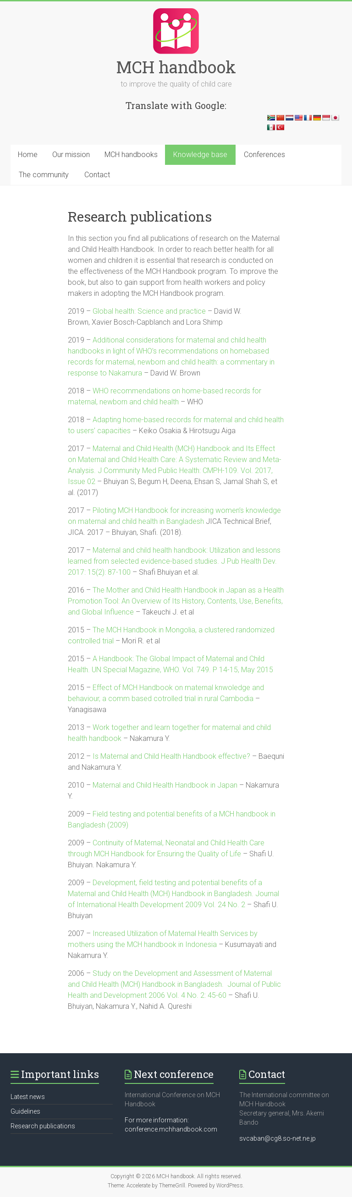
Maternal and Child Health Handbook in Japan (165, 785)
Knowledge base (200, 154)
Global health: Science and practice (149, 311)
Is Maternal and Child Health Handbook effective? (171, 756)
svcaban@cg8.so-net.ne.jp (277, 1138)
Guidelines (25, 1111)
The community (44, 174)
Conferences (264, 154)
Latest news (28, 1096)
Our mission (71, 154)
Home (28, 154)
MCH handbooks (131, 154)
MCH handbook (176, 67)
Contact (97, 174)
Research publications (43, 1126)
